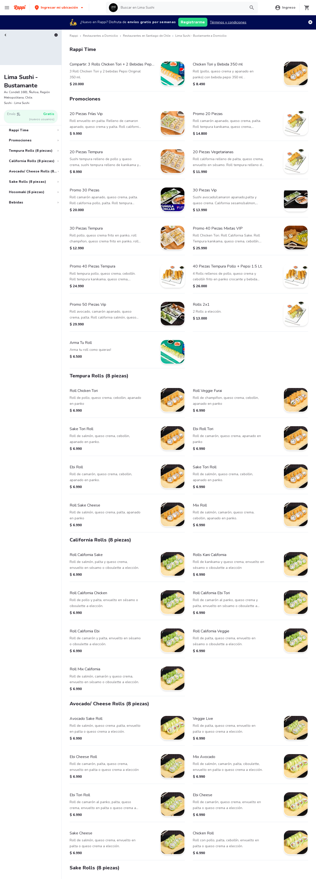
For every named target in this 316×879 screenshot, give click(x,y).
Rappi (74, 36)
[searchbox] (182, 8)
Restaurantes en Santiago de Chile (146, 36)
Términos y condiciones (228, 22)
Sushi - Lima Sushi (16, 103)
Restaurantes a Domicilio (100, 36)
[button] (59, 7)
